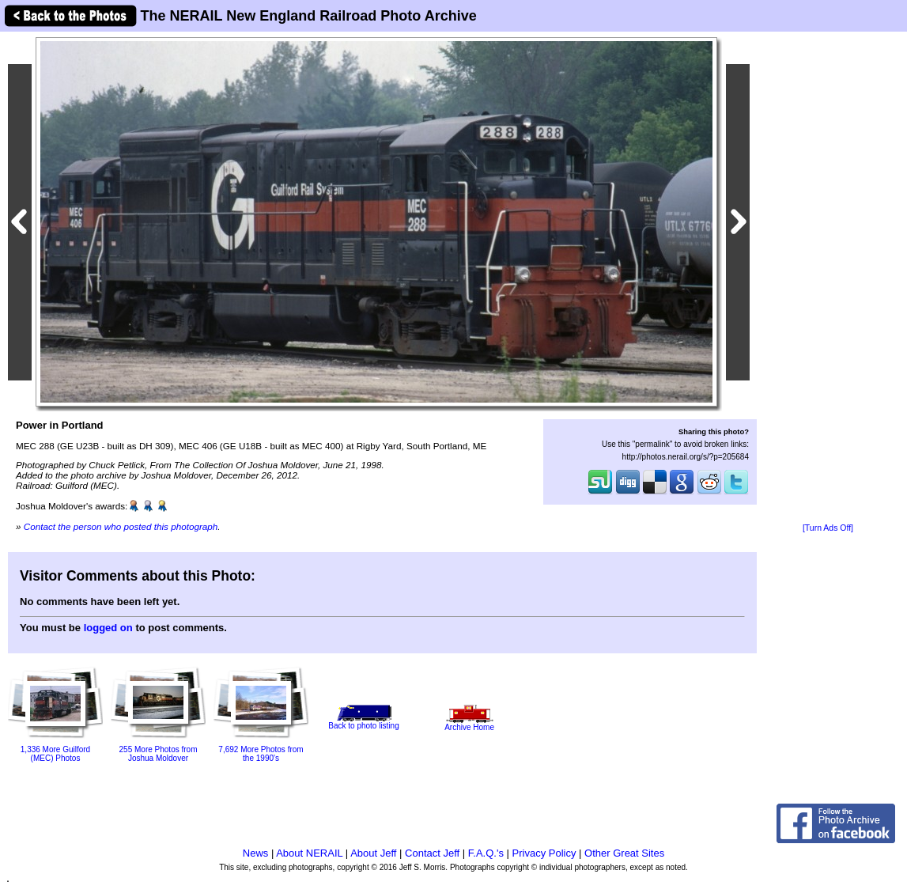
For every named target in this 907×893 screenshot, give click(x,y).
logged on (108, 628)
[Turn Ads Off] (828, 528)
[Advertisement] (828, 278)
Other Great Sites (624, 853)
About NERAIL (309, 853)
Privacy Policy (544, 853)
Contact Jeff (432, 853)
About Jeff (373, 853)
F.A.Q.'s (486, 853)
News (256, 853)
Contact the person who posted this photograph (121, 526)
